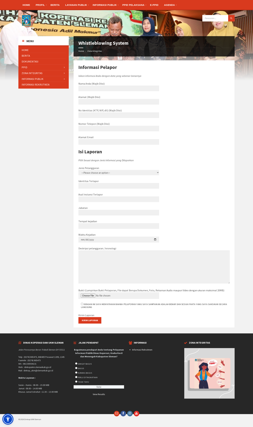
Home (81, 51)
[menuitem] (26, 5)
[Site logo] (26, 29)
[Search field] (218, 18)
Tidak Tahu (83, 382)
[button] (8, 419)
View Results (99, 394)
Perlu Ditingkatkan (87, 377)
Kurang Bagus (85, 373)
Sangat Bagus (85, 364)
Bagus (81, 368)
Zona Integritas (94, 51)
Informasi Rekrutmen (142, 349)
